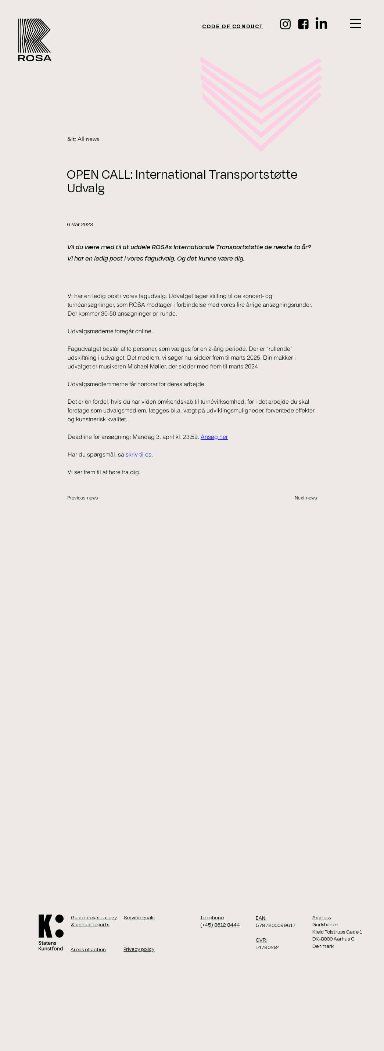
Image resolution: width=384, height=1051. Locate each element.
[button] (355, 23)
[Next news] (298, 497)
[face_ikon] (303, 24)
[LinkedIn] (321, 24)
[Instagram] (285, 24)
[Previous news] (91, 497)
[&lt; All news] (91, 139)
